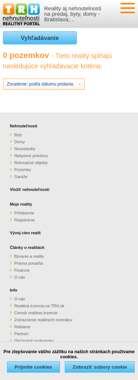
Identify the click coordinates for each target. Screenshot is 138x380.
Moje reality (21, 204)
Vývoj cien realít (25, 233)
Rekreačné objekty (31, 162)
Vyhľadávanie (40, 38)
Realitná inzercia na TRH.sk (39, 306)
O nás (19, 277)
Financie (22, 270)
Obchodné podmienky (34, 341)
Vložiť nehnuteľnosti (29, 189)
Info (13, 290)
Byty (18, 135)
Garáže (21, 176)
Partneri (21, 334)
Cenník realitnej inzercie (35, 313)
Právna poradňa (28, 263)
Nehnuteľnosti (24, 126)
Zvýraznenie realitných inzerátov (43, 320)
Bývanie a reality (29, 256)
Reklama (22, 327)
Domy (19, 142)
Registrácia (24, 220)
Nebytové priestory (31, 155)
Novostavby (24, 148)
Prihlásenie (24, 213)
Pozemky (22, 169)
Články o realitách (27, 247)
